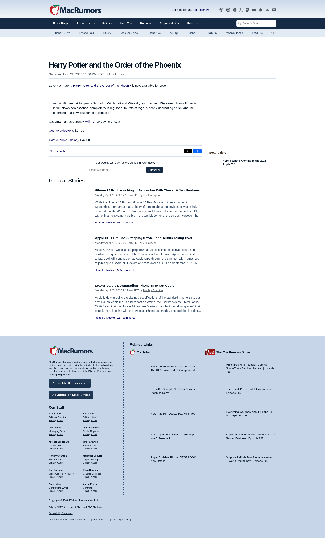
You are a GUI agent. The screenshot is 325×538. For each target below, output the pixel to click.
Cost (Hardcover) (61, 130)
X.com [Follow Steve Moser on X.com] (60, 490)
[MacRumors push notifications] (261, 10)
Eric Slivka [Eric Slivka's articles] (89, 412)
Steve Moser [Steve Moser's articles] (56, 483)
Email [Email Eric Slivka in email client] (86, 419)
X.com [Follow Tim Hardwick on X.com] (94, 447)
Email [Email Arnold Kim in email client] (52, 419)
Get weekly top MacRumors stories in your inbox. (125, 162)
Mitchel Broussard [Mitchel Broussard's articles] (59, 440)
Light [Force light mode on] (120, 519)
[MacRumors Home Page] (75, 10)
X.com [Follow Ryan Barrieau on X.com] (94, 476)
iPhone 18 (193, 33)
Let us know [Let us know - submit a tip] (201, 10)
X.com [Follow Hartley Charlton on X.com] (60, 461)
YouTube (143, 351)
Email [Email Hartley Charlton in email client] (52, 461)
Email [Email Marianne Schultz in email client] (86, 461)
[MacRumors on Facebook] (235, 10)
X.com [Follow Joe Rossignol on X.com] (94, 433)
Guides (107, 23)
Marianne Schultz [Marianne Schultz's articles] (92, 455)
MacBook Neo (129, 33)
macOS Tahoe (234, 33)
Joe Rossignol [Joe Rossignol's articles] (91, 426)
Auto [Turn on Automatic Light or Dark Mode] (113, 519)
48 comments (125, 227)
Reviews (146, 23)
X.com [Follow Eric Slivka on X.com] (94, 419)
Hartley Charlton (153, 290)
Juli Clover (149, 247)
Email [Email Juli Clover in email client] (52, 433)
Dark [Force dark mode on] (127, 519)
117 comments (126, 317)
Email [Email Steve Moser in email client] (52, 490)
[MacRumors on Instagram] (228, 10)
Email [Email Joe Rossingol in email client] (86, 433)
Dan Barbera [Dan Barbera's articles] (56, 469)
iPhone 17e (154, 33)
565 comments (126, 274)
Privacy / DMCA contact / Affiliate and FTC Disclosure (76, 507)
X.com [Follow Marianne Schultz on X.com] (94, 461)
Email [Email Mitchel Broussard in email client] (52, 447)
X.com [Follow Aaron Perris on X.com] (94, 490)
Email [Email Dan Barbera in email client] (52, 476)
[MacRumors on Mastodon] (247, 10)
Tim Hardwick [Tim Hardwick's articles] (90, 440)
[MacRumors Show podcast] (221, 10)
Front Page (60, 23)
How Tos (126, 23)
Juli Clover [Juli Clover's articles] (55, 426)
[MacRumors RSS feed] (267, 10)
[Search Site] (256, 23)
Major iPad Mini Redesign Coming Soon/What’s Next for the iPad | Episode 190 (250, 367)
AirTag (174, 33)
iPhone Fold (86, 33)
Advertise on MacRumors (71, 393)
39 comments (57, 151)
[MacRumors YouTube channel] (254, 10)
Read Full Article (105, 227)
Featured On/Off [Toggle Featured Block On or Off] (58, 519)
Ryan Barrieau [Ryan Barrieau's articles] (91, 469)
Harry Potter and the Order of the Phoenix (102, 85)
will (90, 121)
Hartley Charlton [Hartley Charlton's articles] (58, 455)
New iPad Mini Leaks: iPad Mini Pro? (173, 412)
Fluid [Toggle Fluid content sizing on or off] (94, 519)
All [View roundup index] (273, 33)
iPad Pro (257, 33)
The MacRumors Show (233, 351)
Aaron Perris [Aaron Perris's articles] (90, 483)
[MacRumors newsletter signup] (274, 10)
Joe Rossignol (151, 199)
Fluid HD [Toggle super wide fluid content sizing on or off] (103, 519)
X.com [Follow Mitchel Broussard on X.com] (60, 447)
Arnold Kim (116, 74)
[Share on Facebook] (197, 151)
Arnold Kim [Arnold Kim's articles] (55, 412)
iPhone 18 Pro (61, 33)
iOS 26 (212, 33)
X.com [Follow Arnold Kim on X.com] (60, 419)
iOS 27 (107, 33)
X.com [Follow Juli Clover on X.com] (60, 433)
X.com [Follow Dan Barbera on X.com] (60, 476)
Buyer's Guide (169, 23)
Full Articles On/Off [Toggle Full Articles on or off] (79, 519)
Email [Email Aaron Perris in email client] (86, 490)
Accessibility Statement (61, 513)
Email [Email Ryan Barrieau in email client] (86, 476)
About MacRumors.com (70, 382)
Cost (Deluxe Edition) (64, 140)
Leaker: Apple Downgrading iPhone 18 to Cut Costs (138, 286)
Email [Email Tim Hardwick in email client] (86, 447)
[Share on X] (188, 151)
